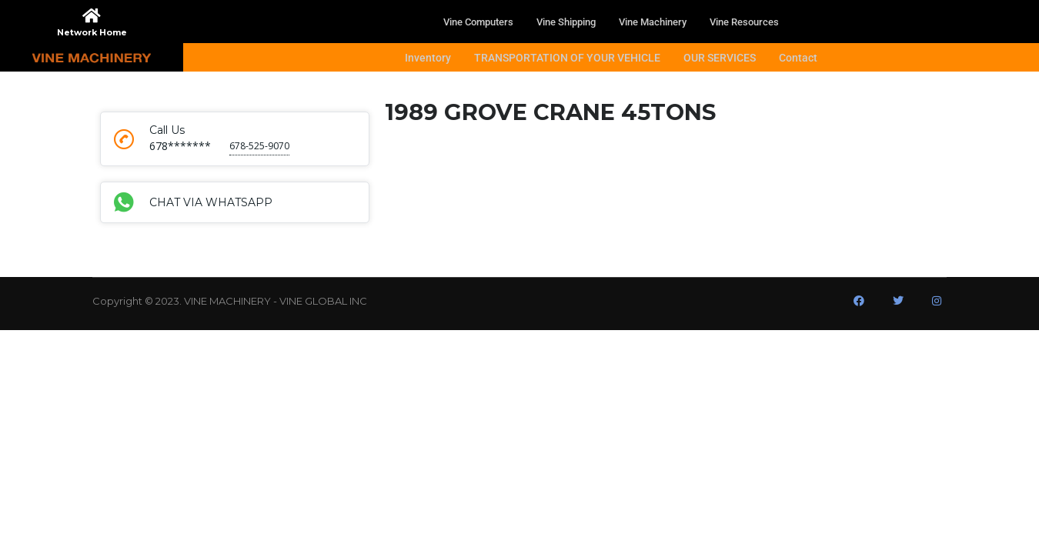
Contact (798, 58)
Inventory (428, 58)
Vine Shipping (566, 22)
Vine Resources (744, 22)
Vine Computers (478, 22)
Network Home (92, 32)
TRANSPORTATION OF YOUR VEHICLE (567, 58)
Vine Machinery (653, 22)
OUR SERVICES (719, 58)
